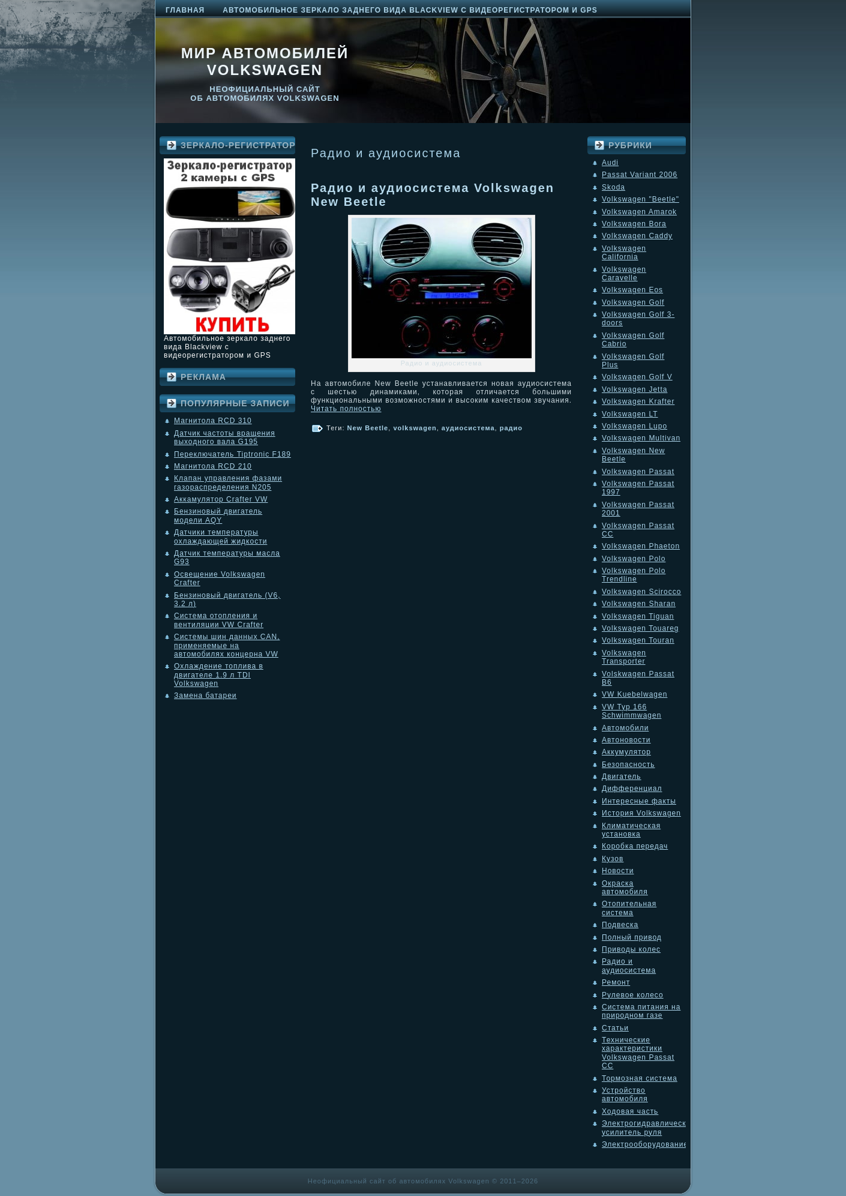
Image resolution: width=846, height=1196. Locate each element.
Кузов (612, 859)
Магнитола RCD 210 (213, 466)
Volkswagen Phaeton (641, 546)
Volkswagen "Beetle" (640, 199)
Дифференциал (632, 788)
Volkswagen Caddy (637, 236)
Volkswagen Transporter (624, 657)
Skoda (613, 187)
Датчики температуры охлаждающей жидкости (220, 536)
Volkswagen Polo (633, 558)
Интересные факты (639, 801)
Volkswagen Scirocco (641, 591)
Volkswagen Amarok (639, 212)
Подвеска (620, 925)
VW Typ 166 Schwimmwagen (631, 711)
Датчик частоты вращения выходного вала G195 (224, 437)
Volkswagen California (624, 252)
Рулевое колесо (633, 995)
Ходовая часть (630, 1111)
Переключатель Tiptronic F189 (232, 454)
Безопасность (628, 764)
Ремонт (616, 982)
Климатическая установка (631, 830)
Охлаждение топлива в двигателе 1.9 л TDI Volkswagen (218, 675)
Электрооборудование (645, 1144)
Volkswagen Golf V (637, 377)
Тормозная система (639, 1078)
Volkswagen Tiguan (638, 616)
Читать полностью (346, 408)
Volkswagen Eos (632, 290)
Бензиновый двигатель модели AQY (218, 515)
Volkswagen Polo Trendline (633, 574)
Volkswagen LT (630, 414)
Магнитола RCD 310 (213, 420)
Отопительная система (629, 908)
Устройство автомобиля (625, 1094)
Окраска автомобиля (625, 887)
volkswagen (414, 427)
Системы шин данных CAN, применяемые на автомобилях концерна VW (227, 645)
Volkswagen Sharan (639, 604)
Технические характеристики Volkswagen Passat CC (638, 1053)
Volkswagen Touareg (640, 628)
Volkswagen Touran (638, 640)
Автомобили (625, 728)
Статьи (615, 1028)
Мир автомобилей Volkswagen (265, 61)
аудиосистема (468, 427)
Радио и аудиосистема (629, 965)
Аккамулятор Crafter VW (221, 499)
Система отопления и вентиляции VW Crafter (218, 620)
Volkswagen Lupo (634, 426)
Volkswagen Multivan (641, 438)
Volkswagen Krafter (638, 401)
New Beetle (368, 427)
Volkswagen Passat (638, 471)
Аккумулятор (626, 752)
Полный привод (632, 937)
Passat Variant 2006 (639, 174)
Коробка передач (635, 846)
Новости (618, 871)
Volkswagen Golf (633, 302)
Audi (610, 162)
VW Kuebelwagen (634, 694)
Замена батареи (205, 695)
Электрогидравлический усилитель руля (648, 1127)
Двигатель (621, 776)
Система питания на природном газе (641, 1011)
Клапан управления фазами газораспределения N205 (228, 482)
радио (511, 427)
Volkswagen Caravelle (624, 273)
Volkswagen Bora (634, 224)
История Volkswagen (641, 813)
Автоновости (626, 740)
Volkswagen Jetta (634, 389)
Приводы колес (631, 949)
